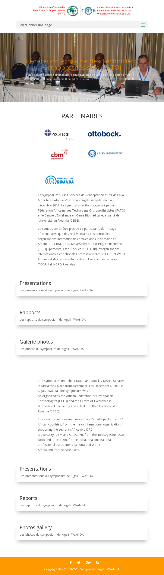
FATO (73, 569)
